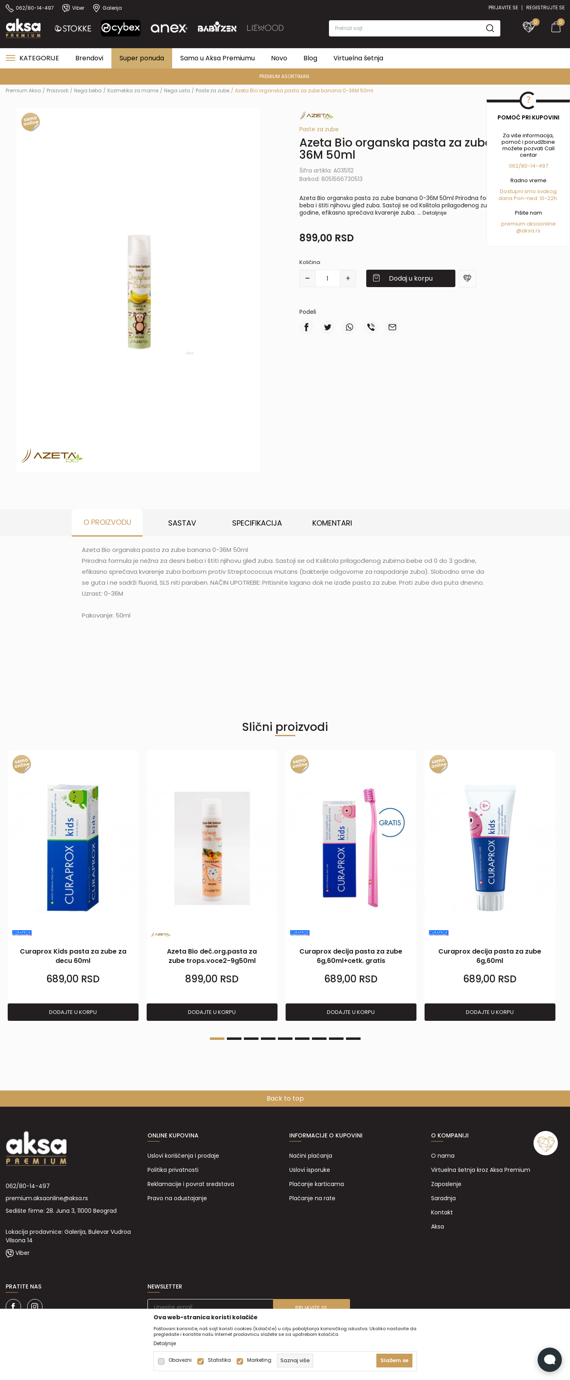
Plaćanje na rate (312, 1198)
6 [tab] (302, 1038)
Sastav (182, 523)
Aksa (437, 1226)
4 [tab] (268, 1038)
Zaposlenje (446, 1184)
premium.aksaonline (528, 224)
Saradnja (443, 1198)
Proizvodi (57, 90)
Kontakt (442, 1212)
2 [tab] (234, 1038)
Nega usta (177, 90)
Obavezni (180, 1360)
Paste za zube (212, 90)
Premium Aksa (23, 90)
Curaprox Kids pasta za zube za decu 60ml (73, 956)
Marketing (259, 1360)
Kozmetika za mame (132, 90)
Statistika (219, 1360)
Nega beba (88, 90)
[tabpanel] (73, 886)
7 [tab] (319, 1038)
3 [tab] (251, 1038)
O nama (443, 1156)
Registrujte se (545, 7)
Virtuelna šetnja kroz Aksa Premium (480, 1170)
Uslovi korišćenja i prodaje (183, 1156)
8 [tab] (336, 1038)
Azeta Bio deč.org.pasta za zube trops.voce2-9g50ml (212, 956)
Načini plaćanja (310, 1156)
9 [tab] (353, 1038)
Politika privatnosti (173, 1170)
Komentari (332, 523)
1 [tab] (217, 1038)
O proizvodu (107, 522)
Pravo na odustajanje (177, 1198)
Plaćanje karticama (316, 1184)
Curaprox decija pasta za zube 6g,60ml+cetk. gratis (350, 956)
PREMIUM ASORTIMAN (284, 76)
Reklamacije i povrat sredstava (190, 1184)
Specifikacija (257, 523)
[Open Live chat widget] (550, 1360)
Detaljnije (435, 213)
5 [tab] (285, 1038)
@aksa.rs (528, 230)
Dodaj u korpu (411, 278)
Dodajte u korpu (73, 1012)
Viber (22, 1253)
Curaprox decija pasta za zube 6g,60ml (489, 956)
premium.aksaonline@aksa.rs (47, 1198)
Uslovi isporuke (309, 1170)
